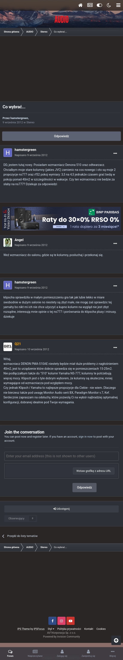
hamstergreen (19, 118)
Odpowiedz (61, 136)
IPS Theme (23, 628)
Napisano (31, 155)
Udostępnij (61, 509)
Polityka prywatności (69, 628)
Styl (51, 628)
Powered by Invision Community (61, 636)
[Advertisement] (62, 70)
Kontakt (88, 628)
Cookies (101, 628)
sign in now (85, 436)
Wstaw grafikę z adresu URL (93, 470)
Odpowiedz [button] (84, 487)
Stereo (30, 122)
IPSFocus (39, 628)
